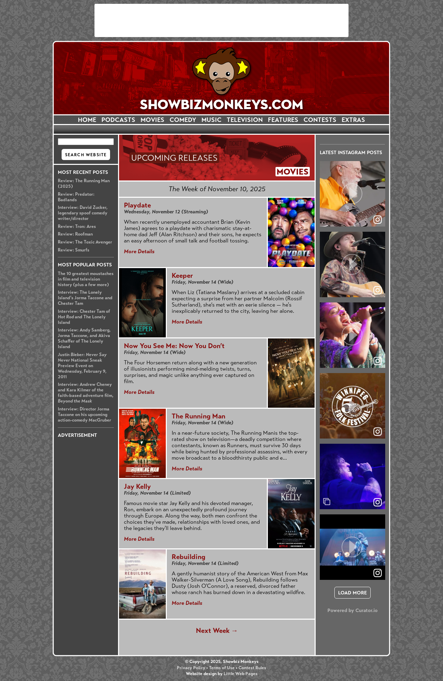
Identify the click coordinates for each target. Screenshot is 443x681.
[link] (377, 502)
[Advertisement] (221, 20)
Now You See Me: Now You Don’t (174, 346)
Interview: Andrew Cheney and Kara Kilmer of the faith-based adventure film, (86, 393)
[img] (352, 476)
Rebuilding (188, 556)
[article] (352, 194)
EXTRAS (353, 120)
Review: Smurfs (73, 250)
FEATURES (283, 120)
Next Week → (217, 630)
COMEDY (183, 120)
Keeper (182, 275)
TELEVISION (245, 120)
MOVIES (152, 120)
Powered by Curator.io (352, 610)
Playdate (137, 205)
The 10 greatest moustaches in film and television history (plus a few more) (86, 279)
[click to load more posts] (352, 593)
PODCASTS (118, 120)
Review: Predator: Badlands (76, 197)
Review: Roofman (75, 234)
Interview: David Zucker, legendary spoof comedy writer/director (83, 213)
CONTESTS (320, 120)
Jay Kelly (137, 486)
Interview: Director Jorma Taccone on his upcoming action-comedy (84, 414)
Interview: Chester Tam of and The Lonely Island (84, 317)
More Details (139, 251)
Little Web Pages (240, 673)
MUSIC (211, 120)
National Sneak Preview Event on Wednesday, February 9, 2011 (82, 366)
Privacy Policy (191, 668)
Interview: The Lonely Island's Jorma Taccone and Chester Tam (85, 298)
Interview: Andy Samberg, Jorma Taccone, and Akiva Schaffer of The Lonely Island (84, 338)
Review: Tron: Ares (77, 226)
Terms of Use (222, 668)
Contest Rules (252, 668)
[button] (352, 194)
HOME (87, 120)
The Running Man (198, 416)
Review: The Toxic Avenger (85, 242)
